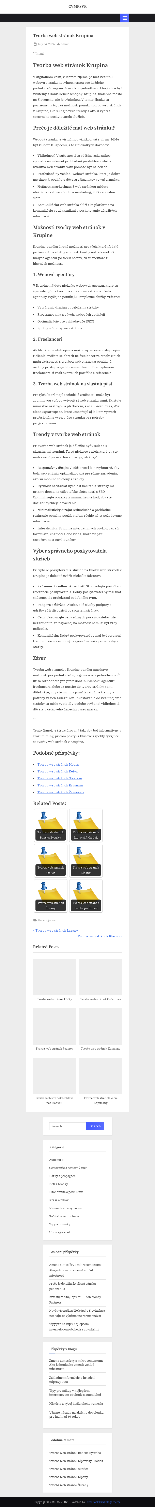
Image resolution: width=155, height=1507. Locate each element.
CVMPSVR (77, 6)
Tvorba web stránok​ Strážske (59, 778)
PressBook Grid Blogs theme (103, 1502)
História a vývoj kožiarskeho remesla (76, 1404)
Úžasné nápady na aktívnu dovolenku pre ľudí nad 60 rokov (76, 1415)
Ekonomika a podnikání (66, 1192)
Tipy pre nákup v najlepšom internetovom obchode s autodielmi (75, 1393)
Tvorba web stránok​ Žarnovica (60, 792)
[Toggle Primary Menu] (124, 18)
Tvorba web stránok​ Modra (58, 764)
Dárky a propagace (62, 1176)
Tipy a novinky (59, 1224)
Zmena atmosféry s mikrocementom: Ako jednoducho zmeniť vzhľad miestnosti (75, 1270)
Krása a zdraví (59, 1200)
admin (65, 44)
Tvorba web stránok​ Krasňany (60, 785)
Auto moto (56, 1160)
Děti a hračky (58, 1184)
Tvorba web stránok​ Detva (57, 771)
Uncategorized (48, 920)
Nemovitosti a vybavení (65, 1208)
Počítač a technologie (64, 1216)
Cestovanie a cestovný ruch (68, 1168)
